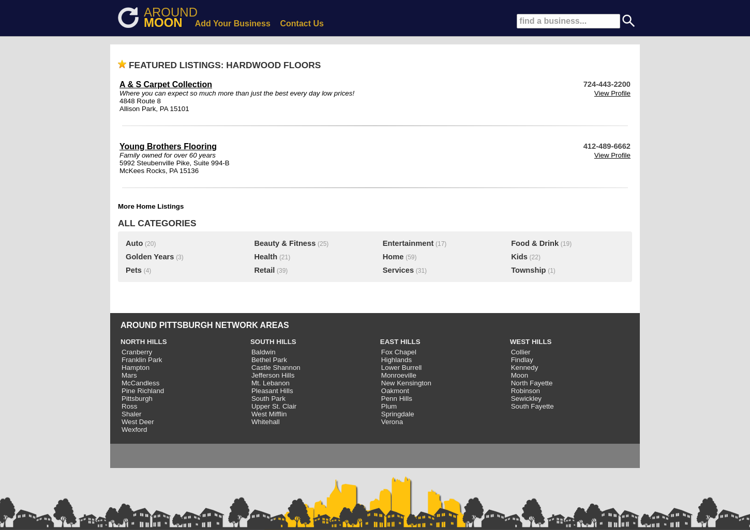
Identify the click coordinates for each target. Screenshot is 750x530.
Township (528, 270)
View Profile (612, 93)
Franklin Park (142, 360)
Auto (134, 243)
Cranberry (137, 352)
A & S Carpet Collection (165, 84)
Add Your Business (233, 23)
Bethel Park (269, 360)
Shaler (132, 414)
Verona (392, 422)
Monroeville (398, 375)
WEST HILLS (531, 342)
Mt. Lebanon (270, 383)
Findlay (522, 360)
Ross (129, 406)
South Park (268, 398)
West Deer (138, 422)
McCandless (140, 383)
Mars (129, 375)
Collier (521, 352)
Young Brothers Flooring (168, 146)
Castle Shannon (276, 367)
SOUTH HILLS (273, 342)
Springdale (397, 414)
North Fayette (532, 383)
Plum (389, 406)
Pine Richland (143, 391)
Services (398, 270)
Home (393, 257)
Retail (264, 270)
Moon (519, 375)
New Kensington (406, 383)
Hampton (135, 367)
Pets (134, 270)
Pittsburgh (137, 398)
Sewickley (526, 398)
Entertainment (408, 243)
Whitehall (265, 422)
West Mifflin (269, 414)
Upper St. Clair (273, 406)
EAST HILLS (400, 342)
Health (265, 257)
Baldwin (263, 352)
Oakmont (395, 391)
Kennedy (524, 367)
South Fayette (532, 406)
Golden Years (150, 257)
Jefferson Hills (272, 375)
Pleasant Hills (272, 391)
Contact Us (302, 23)
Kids (519, 257)
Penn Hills (396, 398)
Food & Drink (535, 243)
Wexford (134, 429)
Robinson (525, 391)
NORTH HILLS (144, 342)
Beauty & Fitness (285, 243)
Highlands (396, 360)
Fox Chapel (398, 352)
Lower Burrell (401, 367)
